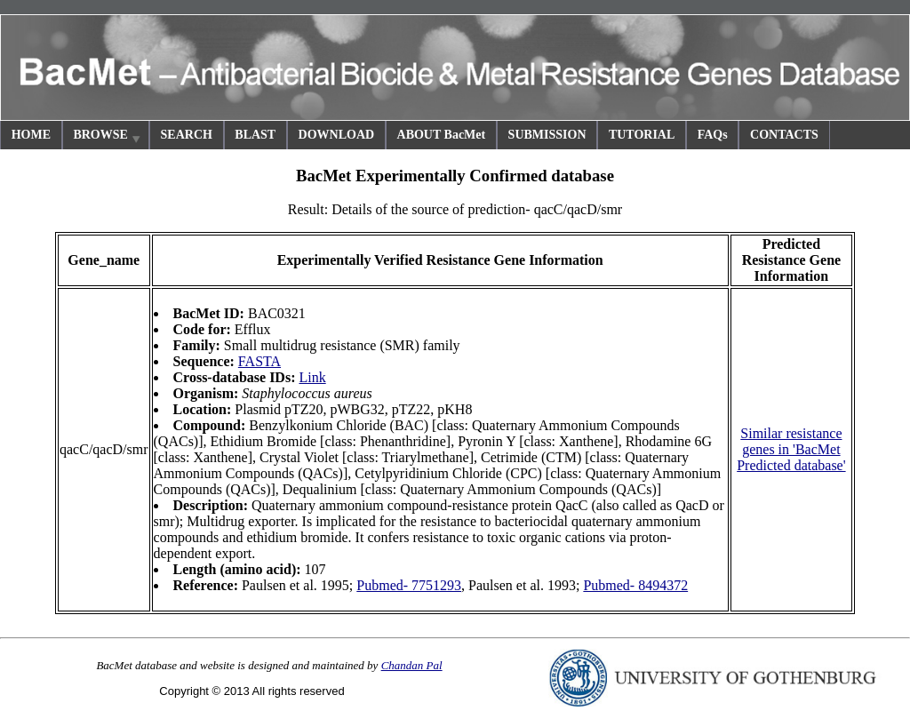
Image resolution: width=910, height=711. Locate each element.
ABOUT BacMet (441, 134)
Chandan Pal (412, 665)
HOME (31, 134)
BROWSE (107, 137)
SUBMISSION (547, 134)
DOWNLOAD (337, 134)
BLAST (255, 134)
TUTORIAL (642, 134)
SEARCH (186, 134)
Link (312, 377)
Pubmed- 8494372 (635, 585)
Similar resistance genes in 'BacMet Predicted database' (791, 449)
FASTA (259, 361)
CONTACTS (784, 134)
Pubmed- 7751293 (408, 585)
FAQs (713, 134)
